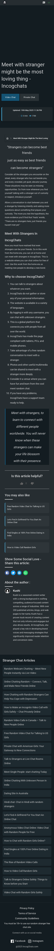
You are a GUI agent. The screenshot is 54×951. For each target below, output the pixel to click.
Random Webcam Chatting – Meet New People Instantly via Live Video (25, 670)
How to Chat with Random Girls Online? (24, 840)
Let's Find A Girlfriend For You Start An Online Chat (24, 521)
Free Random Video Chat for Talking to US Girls (26, 508)
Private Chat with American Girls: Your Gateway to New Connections (24, 748)
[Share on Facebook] (7, 573)
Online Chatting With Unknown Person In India (25, 782)
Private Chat (29, 97)
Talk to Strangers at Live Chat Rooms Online (23, 761)
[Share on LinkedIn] (19, 573)
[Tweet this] (13, 573)
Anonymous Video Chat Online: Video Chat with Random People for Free (26, 829)
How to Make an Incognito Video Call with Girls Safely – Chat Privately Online (26, 709)
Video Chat (10, 97)
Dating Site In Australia (16, 793)
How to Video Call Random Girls (21, 547)
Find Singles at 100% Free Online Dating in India (25, 534)
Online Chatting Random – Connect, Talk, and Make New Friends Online (25, 683)
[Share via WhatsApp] (25, 573)
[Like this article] (21, 483)
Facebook (18, 941)
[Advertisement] (27, 34)
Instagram (35, 941)
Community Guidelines (27, 918)
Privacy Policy (27, 908)
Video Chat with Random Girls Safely (23, 892)
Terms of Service (27, 913)
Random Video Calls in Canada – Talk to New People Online (25, 722)
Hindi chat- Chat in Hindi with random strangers (23, 804)
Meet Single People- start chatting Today (25, 771)
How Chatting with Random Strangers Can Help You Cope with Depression (26, 696)
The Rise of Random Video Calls (21, 862)
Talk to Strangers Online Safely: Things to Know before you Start (25, 881)
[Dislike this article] (32, 483)
